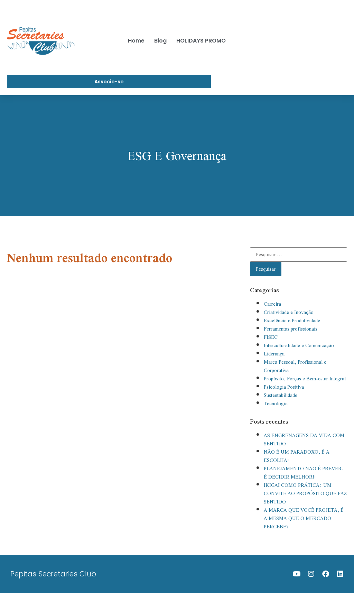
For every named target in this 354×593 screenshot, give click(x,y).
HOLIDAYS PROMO (201, 41)
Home (136, 41)
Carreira (272, 303)
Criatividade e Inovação (289, 312)
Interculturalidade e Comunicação (299, 345)
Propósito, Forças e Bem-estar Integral (305, 378)
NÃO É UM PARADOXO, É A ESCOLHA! (296, 456)
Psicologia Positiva (284, 386)
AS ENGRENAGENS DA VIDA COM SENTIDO (304, 439)
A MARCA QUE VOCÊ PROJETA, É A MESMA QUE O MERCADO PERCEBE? (304, 518)
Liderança (274, 353)
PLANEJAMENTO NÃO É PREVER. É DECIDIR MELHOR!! (303, 472)
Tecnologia (276, 403)
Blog (160, 41)
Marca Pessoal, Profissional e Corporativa (295, 366)
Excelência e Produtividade (292, 320)
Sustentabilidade (280, 395)
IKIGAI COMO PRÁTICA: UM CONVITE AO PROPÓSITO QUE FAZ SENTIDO (305, 493)
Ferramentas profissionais (290, 328)
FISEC (271, 337)
